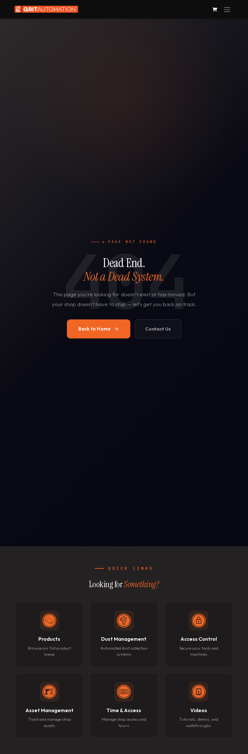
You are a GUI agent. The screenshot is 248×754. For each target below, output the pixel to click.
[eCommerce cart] (214, 9)
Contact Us (158, 329)
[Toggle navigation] (227, 9)
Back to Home (98, 329)
